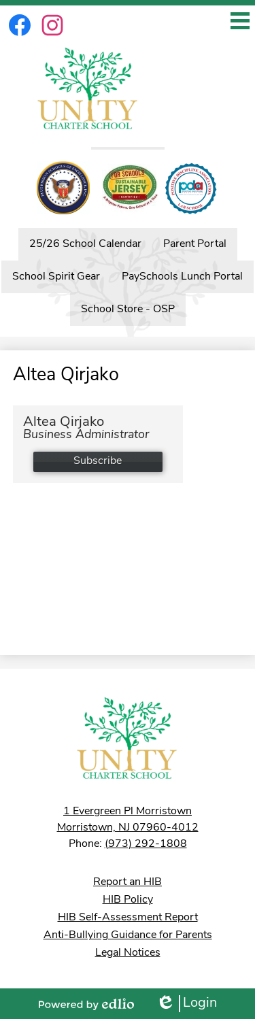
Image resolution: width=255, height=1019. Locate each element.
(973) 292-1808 (146, 844)
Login (186, 1003)
